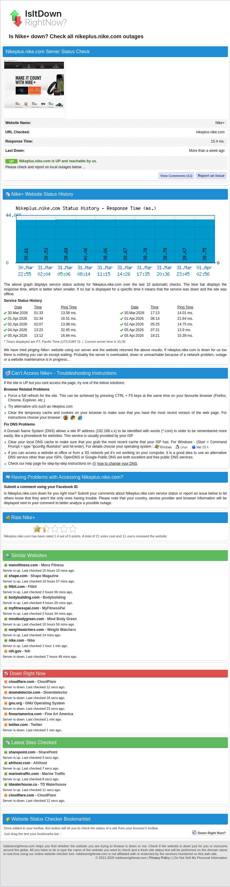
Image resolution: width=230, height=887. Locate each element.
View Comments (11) (176, 176)
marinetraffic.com (24, 774)
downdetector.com (24, 692)
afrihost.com (19, 763)
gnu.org (15, 703)
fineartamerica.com (25, 714)
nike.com (16, 640)
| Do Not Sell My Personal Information (199, 858)
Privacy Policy (159, 858)
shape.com (18, 576)
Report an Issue (211, 176)
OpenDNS (72, 457)
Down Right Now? (209, 833)
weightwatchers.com (26, 630)
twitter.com (18, 725)
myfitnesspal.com (24, 608)
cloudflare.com (21, 682)
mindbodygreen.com (26, 619)
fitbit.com (17, 587)
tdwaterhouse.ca (23, 784)
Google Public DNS (100, 457)
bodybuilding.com (24, 597)
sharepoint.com (22, 752)
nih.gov (15, 651)
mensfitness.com (23, 565)
